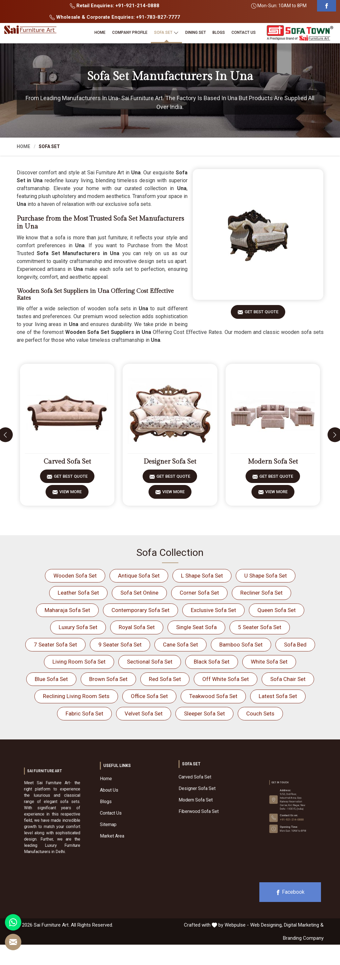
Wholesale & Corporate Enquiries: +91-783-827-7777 (115, 17)
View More (70, 494)
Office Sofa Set (149, 696)
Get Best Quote (261, 314)
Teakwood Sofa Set (213, 696)
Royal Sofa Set (137, 627)
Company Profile (130, 32)
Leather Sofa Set (78, 592)
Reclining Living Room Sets (76, 696)
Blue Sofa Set (51, 679)
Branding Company (303, 938)
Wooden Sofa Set (75, 575)
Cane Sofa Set (180, 644)
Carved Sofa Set (67, 462)
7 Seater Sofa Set (55, 644)
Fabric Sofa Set (84, 713)
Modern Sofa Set (273, 462)
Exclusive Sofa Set (213, 610)
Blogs (218, 32)
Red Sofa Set (165, 679)
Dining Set (195, 32)
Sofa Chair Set (288, 679)
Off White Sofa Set (225, 679)
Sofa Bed (295, 644)
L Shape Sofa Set (202, 575)
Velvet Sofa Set (144, 713)
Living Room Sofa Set (79, 661)
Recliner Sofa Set (261, 592)
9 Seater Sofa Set (120, 644)
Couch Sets (260, 713)
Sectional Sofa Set (149, 661)
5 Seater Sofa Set (259, 627)
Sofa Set (166, 32)
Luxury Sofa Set (78, 627)
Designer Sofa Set (170, 462)
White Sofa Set (269, 661)
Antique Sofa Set (139, 575)
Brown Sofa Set (108, 679)
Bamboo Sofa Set (241, 644)
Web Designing (266, 925)
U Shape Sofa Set (265, 575)
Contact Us (243, 32)
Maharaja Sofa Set (67, 610)
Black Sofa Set (212, 661)
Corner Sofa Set (199, 592)
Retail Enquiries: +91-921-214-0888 (114, 6)
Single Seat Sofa (196, 627)
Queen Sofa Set (276, 610)
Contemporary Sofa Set (140, 610)
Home (100, 32)
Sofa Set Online (139, 592)
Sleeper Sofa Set (204, 713)
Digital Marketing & (304, 925)
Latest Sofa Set (278, 696)
